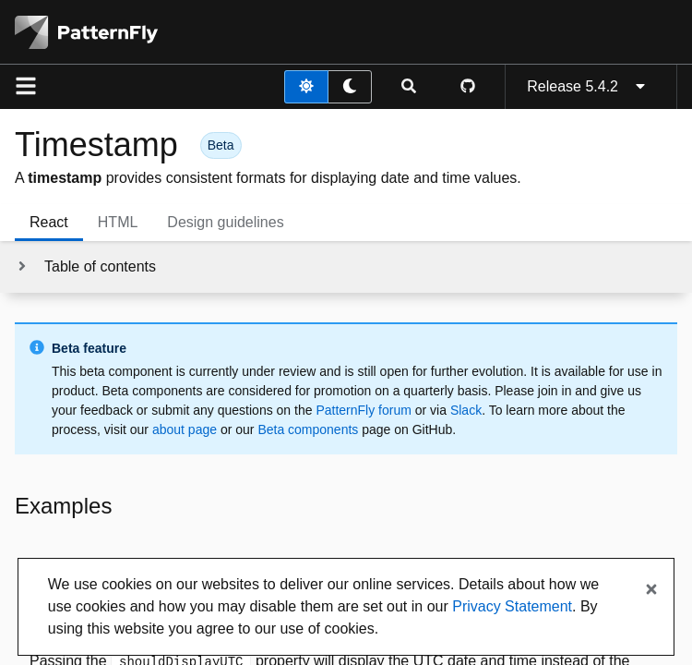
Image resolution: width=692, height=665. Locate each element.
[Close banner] (651, 590)
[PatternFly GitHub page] (468, 86)
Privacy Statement (512, 606)
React (49, 222)
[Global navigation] (26, 87)
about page (184, 429)
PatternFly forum (363, 410)
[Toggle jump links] (85, 267)
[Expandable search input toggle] (409, 86)
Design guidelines (225, 222)
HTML (118, 222)
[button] (221, 144)
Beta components (307, 429)
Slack (466, 410)
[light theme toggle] (306, 86)
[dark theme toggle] (350, 86)
